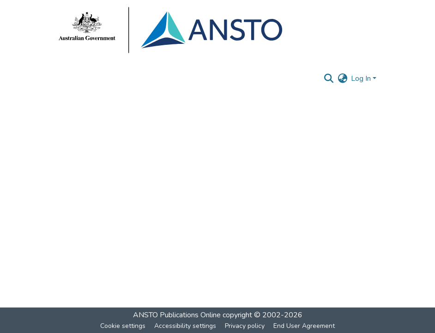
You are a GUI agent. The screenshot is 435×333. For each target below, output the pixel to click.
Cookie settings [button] (122, 325)
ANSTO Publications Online (177, 315)
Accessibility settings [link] (185, 325)
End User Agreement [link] (304, 325)
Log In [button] (362, 78)
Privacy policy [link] (245, 325)
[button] (328, 78)
